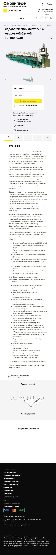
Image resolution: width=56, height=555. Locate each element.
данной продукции (20, 376)
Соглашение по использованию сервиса (16, 523)
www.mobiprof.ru (31, 540)
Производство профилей (12, 475)
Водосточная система (11, 484)
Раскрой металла (9, 472)
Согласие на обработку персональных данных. (32, 547)
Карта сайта (6, 551)
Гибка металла (8, 478)
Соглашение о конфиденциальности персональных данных (22, 519)
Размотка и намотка (11, 469)
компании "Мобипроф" (24, 120)
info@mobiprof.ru (37, 538)
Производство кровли (11, 481)
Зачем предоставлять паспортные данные (16, 525)
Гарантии (20, 125)
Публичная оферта (9, 521)
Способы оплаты (22, 130)
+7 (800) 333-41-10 (15, 10)
